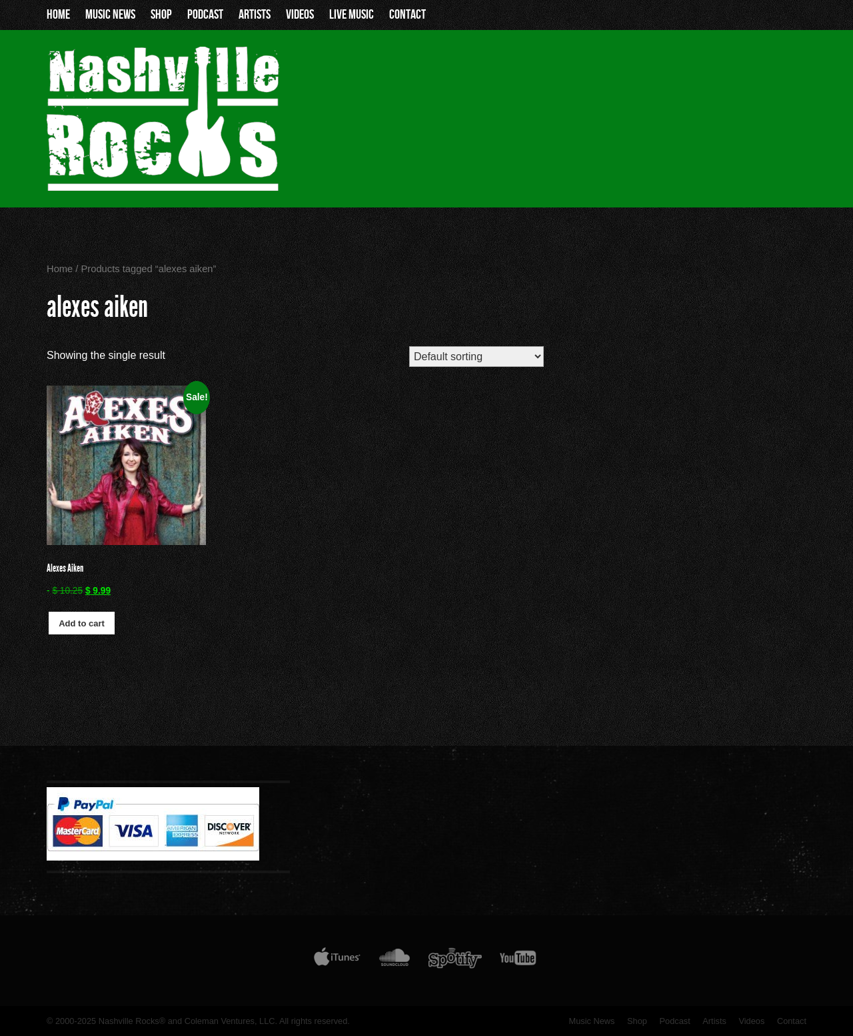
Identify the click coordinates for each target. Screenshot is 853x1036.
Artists (255, 15)
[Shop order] (476, 356)
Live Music (351, 15)
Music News (110, 15)
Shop (161, 15)
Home (58, 15)
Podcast (205, 15)
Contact (407, 15)
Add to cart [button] (82, 623)
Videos (300, 15)
